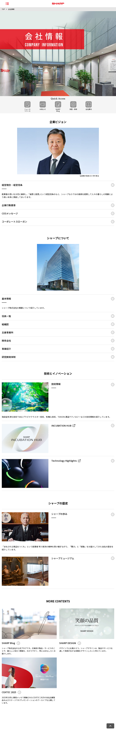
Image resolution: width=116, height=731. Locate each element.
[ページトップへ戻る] (110, 725)
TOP (3, 9)
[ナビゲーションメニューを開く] (7, 3)
